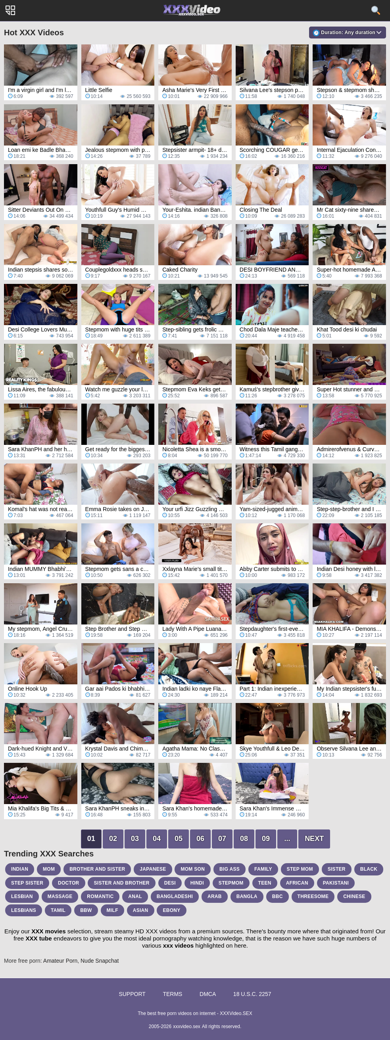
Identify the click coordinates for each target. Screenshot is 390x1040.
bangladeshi (175, 896)
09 (266, 839)
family (263, 869)
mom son (193, 869)
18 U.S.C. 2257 (252, 994)
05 (179, 839)
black (369, 869)
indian (19, 869)
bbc (277, 896)
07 (222, 839)
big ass (229, 869)
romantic (100, 896)
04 (157, 839)
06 (200, 839)
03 (135, 839)
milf (112, 910)
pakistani (336, 883)
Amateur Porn (60, 961)
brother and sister (97, 869)
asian (140, 910)
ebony (171, 910)
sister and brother (121, 883)
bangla (246, 896)
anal (135, 896)
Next (314, 839)
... (287, 839)
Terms (172, 994)
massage (60, 896)
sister (337, 869)
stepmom (231, 883)
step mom (300, 869)
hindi (197, 883)
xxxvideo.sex (186, 1026)
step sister (27, 883)
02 (113, 839)
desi (170, 883)
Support (132, 994)
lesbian (22, 896)
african (297, 883)
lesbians (23, 910)
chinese (354, 896)
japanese (153, 869)
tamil (58, 910)
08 (244, 839)
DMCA (208, 994)
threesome (313, 896)
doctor (68, 883)
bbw (86, 910)
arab (214, 896)
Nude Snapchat (100, 961)
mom (49, 869)
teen (264, 883)
